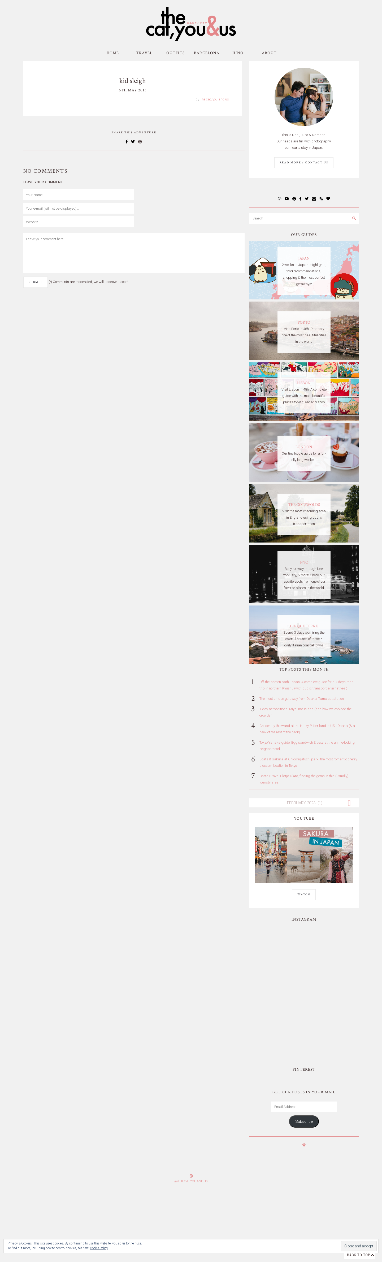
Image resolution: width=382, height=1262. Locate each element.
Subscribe (304, 1056)
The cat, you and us (214, 99)
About (269, 53)
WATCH (303, 894)
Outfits (175, 53)
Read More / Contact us (304, 162)
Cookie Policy (99, 1248)
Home (113, 53)
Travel (144, 53)
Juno (238, 53)
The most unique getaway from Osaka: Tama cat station (301, 699)
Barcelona (206, 53)
